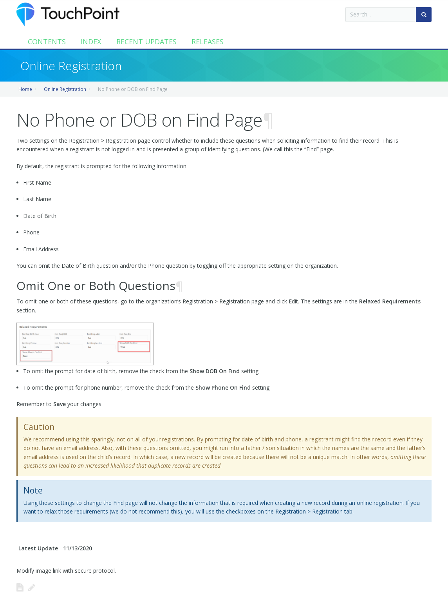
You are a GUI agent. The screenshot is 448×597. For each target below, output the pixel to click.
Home (25, 89)
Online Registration (65, 89)
